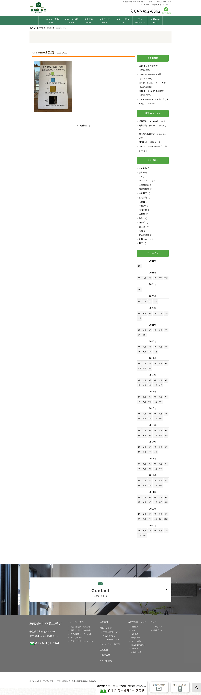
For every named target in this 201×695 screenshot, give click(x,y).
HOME (146, 5)
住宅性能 (143, 197)
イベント (143, 176)
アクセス (166, 5)
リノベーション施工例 (110, 644)
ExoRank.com (156, 121)
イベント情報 (71, 20)
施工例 (142, 226)
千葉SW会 (143, 206)
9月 (155, 278)
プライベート (145, 181)
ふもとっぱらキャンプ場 (150, 74)
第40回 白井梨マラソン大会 (152, 82)
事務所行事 (144, 189)
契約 (141, 218)
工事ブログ (157, 627)
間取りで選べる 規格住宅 (81, 630)
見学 (141, 243)
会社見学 (143, 193)
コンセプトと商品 (75, 622)
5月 (139, 290)
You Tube (143, 168)
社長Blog (155, 20)
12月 (139, 318)
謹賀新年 (143, 121)
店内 (140, 20)
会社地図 (134, 634)
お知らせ (143, 172)
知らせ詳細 (144, 235)
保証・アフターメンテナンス (82, 641)
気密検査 (83, 125)
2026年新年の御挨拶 (148, 66)
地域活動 (143, 210)
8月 (139, 335)
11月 (166, 278)
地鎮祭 (142, 214)
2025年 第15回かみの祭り (151, 91)
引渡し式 (143, 142)
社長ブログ (144, 239)
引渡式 (142, 222)
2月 (144, 330)
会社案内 (155, 5)
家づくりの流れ (77, 638)
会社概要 (134, 627)
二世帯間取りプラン (111, 639)
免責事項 (134, 648)
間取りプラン (106, 628)
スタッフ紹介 (122, 20)
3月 (144, 301)
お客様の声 (104, 20)
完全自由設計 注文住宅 (80, 627)
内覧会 (142, 202)
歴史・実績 (135, 638)
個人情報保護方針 (138, 645)
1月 (139, 266)
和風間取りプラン (110, 636)
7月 (150, 278)
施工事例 (88, 20)
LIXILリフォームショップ (150, 146)
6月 (155, 313)
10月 (160, 278)
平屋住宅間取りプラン (112, 632)
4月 (144, 278)
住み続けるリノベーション (81, 634)
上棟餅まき (144, 185)
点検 (141, 231)
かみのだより (136, 652)
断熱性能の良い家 (147, 125)
